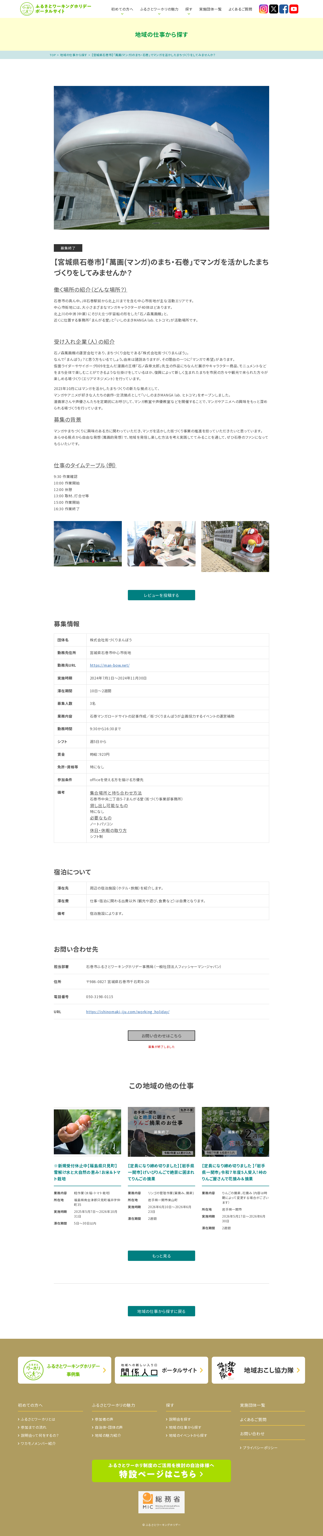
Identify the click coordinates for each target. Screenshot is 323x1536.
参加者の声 (104, 1419)
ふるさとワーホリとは (95, 6)
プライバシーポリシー (260, 1447)
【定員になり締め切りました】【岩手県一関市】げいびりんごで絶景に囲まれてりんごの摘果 (161, 1172)
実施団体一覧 (210, 9)
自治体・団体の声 (109, 1427)
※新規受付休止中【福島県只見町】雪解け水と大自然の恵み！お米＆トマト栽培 (87, 1172)
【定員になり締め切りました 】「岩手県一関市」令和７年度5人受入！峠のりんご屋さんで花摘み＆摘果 (234, 1172)
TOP (53, 55)
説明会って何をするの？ (40, 1435)
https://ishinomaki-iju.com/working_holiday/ (128, 1011)
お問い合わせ (252, 1433)
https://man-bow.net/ (110, 665)
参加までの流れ (33, 1427)
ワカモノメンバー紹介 (38, 1443)
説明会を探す (180, 1419)
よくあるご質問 (240, 9)
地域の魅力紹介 (108, 1435)
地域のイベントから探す (188, 1435)
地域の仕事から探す (73, 55)
